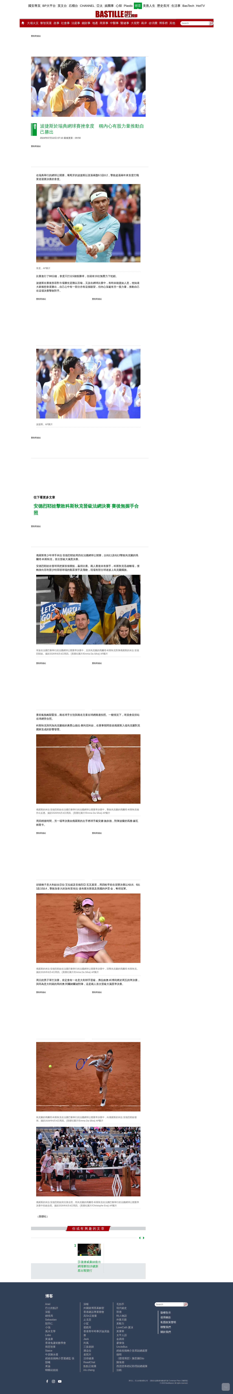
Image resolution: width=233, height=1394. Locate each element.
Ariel (47, 1304)
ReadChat (89, 1362)
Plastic (128, 5)
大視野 (135, 23)
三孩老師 (88, 1346)
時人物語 (121, 1315)
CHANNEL (87, 5)
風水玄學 (50, 1331)
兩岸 (144, 23)
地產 (95, 23)
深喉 (86, 1304)
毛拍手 (120, 1304)
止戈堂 (87, 1319)
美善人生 (149, 5)
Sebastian (51, 1319)
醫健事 (124, 23)
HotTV (200, 5)
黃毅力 (120, 1323)
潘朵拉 (87, 1350)
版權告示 (166, 1312)
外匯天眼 (121, 1319)
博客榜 (163, 23)
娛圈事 (109, 5)
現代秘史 (121, 1308)
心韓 (119, 5)
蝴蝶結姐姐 (51, 1370)
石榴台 (73, 5)
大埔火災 (33, 23)
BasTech (188, 5)
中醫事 (114, 23)
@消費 (153, 23)
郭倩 (119, 1312)
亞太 (100, 5)
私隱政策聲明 (168, 1322)
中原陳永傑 (51, 1354)
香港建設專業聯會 (93, 1312)
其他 (172, 23)
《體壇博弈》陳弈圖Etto (130, 1358)
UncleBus (121, 1346)
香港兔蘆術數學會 (55, 1343)
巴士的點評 (51, 1308)
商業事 (104, 23)
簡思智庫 (50, 1346)
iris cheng (88, 1370)
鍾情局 (49, 1315)
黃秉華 (120, 1331)
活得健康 (88, 1358)
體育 (138, 5)
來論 (47, 1366)
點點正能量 (89, 1366)
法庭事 (75, 23)
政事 (56, 23)
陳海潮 (120, 1362)
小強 (47, 1327)
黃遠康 (49, 1339)
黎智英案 (46, 23)
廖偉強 (120, 1343)
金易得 (120, 1339)
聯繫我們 (166, 1327)
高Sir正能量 (90, 1315)
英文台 (62, 5)
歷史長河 (163, 5)
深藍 (47, 1312)
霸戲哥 (87, 1327)
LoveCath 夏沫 (124, 1327)
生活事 (176, 5)
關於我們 (166, 1332)
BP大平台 (49, 5)
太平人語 (121, 1335)
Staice (48, 1350)
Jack (86, 1339)
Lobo (48, 1335)
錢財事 (86, 23)
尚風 (86, 1343)
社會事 (65, 23)
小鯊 (86, 1323)
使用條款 (166, 1317)
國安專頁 (34, 5)
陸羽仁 (49, 1323)
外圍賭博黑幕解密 (93, 1308)
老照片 (87, 1354)
